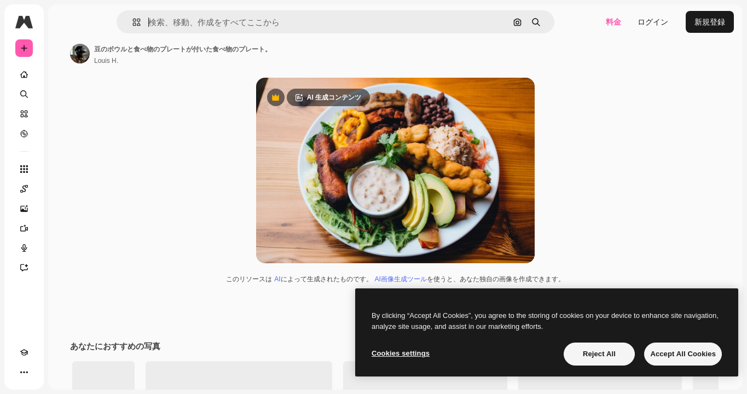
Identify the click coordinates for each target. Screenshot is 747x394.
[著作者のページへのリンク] (163, 53)
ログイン (653, 22)
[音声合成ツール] (65, 248)
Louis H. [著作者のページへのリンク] (189, 61)
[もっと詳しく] (65, 133)
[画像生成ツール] (65, 208)
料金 (613, 22)
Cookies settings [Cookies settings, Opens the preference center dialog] (401, 353)
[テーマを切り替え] (44, 372)
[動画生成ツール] (65, 228)
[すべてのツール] (65, 169)
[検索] (65, 94)
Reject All (599, 354)
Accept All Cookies (683, 354)
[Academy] (24, 372)
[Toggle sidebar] (107, 22)
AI (319, 312)
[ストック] (65, 114)
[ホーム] (65, 74)
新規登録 (709, 22)
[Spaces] (65, 189)
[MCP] (63, 372)
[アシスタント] (65, 267)
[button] (174, 22)
